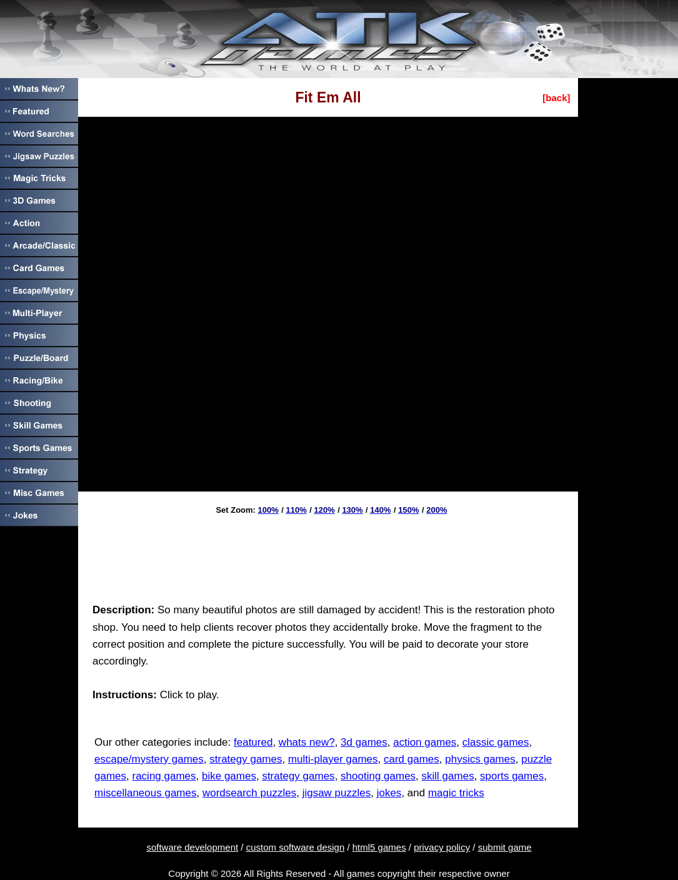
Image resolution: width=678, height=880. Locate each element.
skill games (448, 776)
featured (253, 742)
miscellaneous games (145, 793)
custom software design (295, 847)
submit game (505, 847)
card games (411, 759)
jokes (389, 793)
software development (192, 847)
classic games (495, 742)
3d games (364, 742)
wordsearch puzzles (249, 793)
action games (424, 742)
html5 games (379, 847)
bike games (229, 776)
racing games (164, 776)
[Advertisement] (328, 555)
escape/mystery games (149, 759)
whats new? (307, 742)
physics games (480, 759)
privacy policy (442, 847)
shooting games (378, 776)
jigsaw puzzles (336, 793)
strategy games (245, 759)
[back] (556, 97)
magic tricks (456, 793)
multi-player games (333, 759)
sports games (512, 776)
